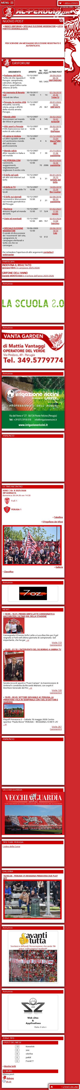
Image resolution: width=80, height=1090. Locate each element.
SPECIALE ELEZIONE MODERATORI (39, 26)
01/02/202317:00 (55, 211)
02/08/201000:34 (55, 199)
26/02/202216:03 (55, 119)
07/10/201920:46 (55, 95)
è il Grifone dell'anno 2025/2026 (28, 276)
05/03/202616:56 (55, 162)
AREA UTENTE (71, 3)
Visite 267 (57, 727)
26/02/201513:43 (55, 129)
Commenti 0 (56, 645)
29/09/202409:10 (55, 78)
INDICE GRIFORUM (13, 26)
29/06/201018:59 (55, 230)
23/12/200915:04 (55, 140)
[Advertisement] (12, 458)
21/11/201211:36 (55, 153)
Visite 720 (57, 690)
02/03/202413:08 (55, 221)
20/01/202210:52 (55, 104)
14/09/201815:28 (55, 189)
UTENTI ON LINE (70, 1087)
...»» (27, 640)
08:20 (8, 1081)
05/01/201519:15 (55, 178)
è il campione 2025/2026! (21, 268)
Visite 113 (57, 642)
